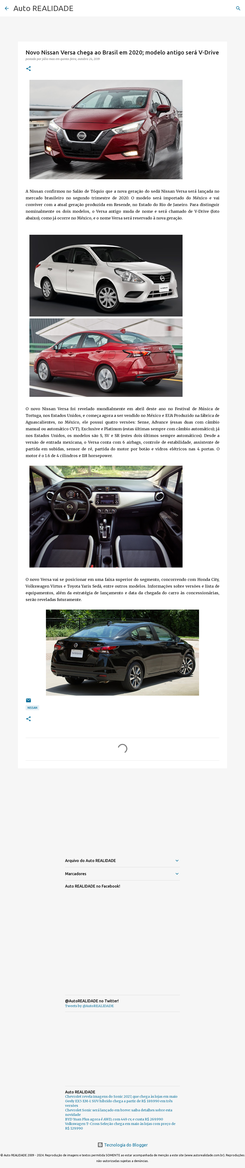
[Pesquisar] (238, 8)
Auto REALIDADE (43, 8)
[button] (28, 69)
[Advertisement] (122, 808)
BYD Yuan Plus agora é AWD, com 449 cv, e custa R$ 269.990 (114, 1119)
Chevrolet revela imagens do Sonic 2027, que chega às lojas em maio (121, 1096)
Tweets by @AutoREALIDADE (89, 1006)
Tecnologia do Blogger (122, 1144)
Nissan (32, 707)
